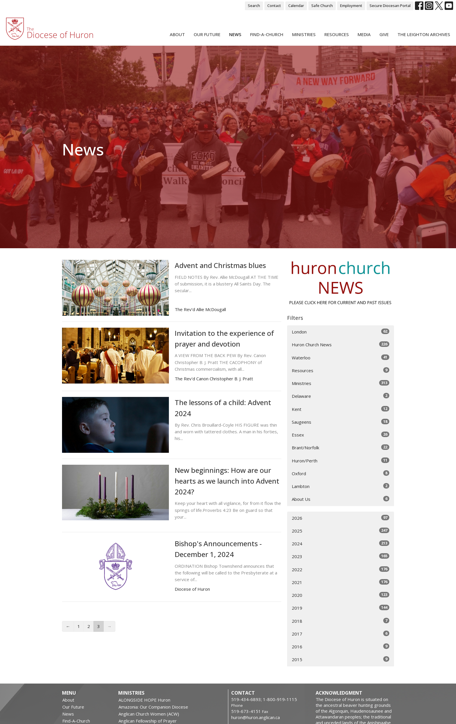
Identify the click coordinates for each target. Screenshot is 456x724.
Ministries (304, 34)
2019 (340, 608)
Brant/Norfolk (340, 447)
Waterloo (340, 357)
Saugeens (340, 422)
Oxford (340, 473)
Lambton (340, 486)
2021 (340, 582)
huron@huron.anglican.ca (255, 717)
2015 (340, 659)
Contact (274, 5)
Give (384, 34)
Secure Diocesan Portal (390, 5)
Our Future (207, 34)
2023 (340, 556)
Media (364, 34)
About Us (340, 499)
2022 (340, 569)
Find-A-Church (266, 34)
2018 (340, 621)
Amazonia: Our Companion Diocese (153, 707)
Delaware (340, 396)
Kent (340, 409)
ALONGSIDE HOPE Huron (144, 700)
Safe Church (322, 5)
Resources (336, 34)
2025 (340, 531)
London (340, 332)
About (177, 34)
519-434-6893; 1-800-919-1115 (264, 699)
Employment (351, 5)
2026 (340, 518)
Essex (340, 435)
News (235, 34)
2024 (340, 543)
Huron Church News (340, 344)
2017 (340, 634)
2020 (340, 595)
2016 (340, 646)
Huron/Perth (340, 460)
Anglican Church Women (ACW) (149, 714)
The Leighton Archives (423, 34)
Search (254, 5)
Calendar (296, 5)
